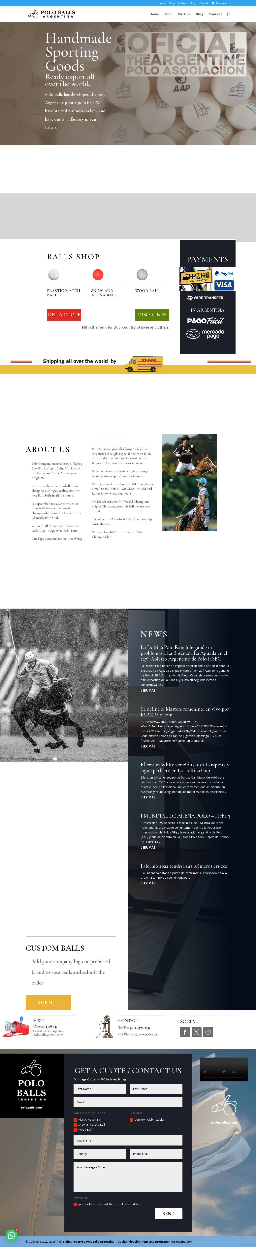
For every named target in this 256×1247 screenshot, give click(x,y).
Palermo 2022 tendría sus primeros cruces (184, 866)
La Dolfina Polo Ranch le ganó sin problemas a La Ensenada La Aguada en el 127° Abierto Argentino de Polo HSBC (184, 653)
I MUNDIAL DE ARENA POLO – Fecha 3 (185, 816)
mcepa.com (184, 1241)
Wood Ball (83, 1130)
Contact (203, 3)
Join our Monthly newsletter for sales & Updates (107, 1204)
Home (162, 3)
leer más (148, 690)
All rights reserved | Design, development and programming (117, 1241)
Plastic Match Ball (87, 1120)
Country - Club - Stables (147, 1120)
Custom (182, 3)
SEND (169, 1214)
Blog (193, 3)
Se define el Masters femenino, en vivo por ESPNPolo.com (185, 712)
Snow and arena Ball (89, 1125)
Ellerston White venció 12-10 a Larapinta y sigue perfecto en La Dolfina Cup (185, 767)
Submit (48, 1002)
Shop (172, 3)
